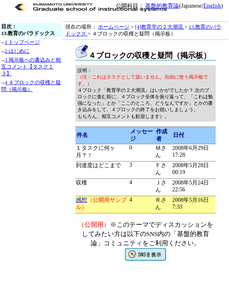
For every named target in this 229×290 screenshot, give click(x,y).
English (212, 5)
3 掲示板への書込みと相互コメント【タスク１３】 (31, 67)
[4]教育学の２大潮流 (159, 27)
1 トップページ (22, 42)
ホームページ (113, 27)
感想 (81, 200)
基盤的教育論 (162, 5)
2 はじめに (17, 51)
